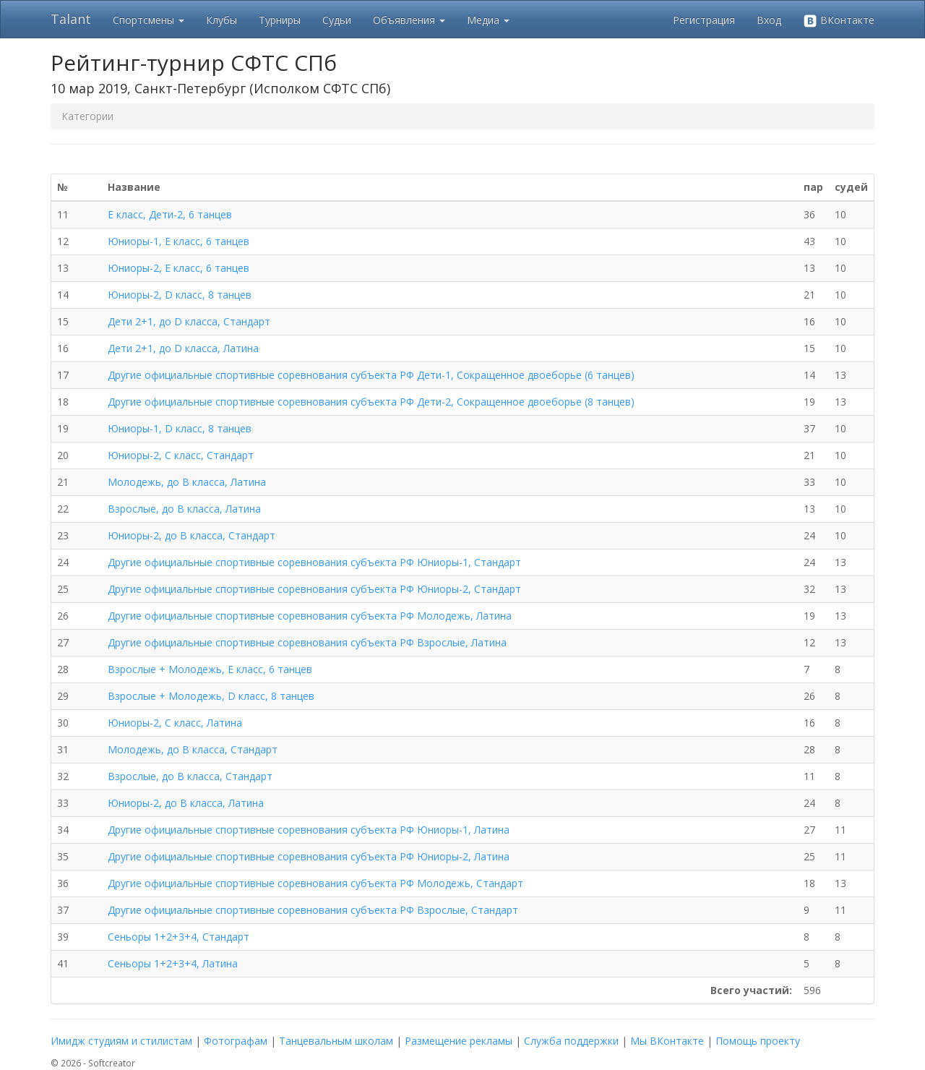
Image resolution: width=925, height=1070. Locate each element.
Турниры (280, 20)
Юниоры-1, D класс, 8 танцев (179, 428)
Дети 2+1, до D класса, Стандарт (189, 321)
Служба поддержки (571, 1041)
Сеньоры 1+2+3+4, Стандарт (178, 936)
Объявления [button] (409, 20)
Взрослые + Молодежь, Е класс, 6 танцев (210, 669)
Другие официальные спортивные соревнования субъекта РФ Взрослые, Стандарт (313, 910)
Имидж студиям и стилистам (121, 1041)
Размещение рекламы (458, 1041)
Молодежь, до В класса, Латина (187, 482)
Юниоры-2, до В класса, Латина (186, 803)
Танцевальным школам (336, 1041)
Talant (71, 18)
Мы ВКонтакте (667, 1041)
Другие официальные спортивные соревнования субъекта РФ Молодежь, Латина (310, 615)
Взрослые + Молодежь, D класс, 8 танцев (211, 696)
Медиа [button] (488, 20)
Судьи (336, 20)
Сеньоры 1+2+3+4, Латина (173, 963)
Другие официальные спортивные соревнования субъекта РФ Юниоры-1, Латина (308, 829)
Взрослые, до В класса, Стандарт (190, 776)
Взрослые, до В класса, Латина (184, 508)
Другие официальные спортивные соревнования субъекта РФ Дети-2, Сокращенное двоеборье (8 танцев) (371, 401)
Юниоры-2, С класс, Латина (175, 722)
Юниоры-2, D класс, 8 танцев (179, 294)
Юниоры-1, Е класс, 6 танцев (178, 241)
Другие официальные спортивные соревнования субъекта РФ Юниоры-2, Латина (308, 856)
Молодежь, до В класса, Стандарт (193, 749)
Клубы (221, 20)
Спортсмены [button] (148, 20)
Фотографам (235, 1041)
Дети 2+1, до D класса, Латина (183, 348)
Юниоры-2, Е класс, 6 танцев (178, 268)
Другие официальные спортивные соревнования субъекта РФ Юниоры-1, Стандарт (314, 562)
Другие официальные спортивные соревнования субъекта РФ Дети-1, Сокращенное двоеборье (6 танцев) (371, 375)
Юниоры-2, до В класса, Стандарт (191, 535)
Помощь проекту (757, 1041)
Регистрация (704, 20)
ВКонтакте (838, 20)
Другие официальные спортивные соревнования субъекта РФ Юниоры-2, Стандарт (314, 589)
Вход (769, 20)
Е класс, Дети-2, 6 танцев (170, 214)
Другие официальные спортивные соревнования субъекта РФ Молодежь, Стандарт (315, 883)
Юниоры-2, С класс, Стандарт (181, 455)
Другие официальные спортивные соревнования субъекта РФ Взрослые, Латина (307, 642)
